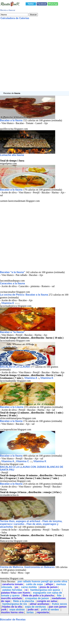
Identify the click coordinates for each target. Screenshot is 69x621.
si (26, 590)
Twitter (31, 4)
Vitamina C (22, 461)
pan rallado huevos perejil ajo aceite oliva (42, 581)
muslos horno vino (12, 612)
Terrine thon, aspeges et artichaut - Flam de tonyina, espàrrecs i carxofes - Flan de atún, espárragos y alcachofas (31, 524)
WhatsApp (52, 4)
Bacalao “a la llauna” (13, 272)
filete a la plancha (23, 601)
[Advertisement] (34, 57)
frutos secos (59, 604)
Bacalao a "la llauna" (12, 332)
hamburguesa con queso (45, 590)
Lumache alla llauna (12, 155)
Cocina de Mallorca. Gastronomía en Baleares (27, 567)
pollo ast (33, 609)
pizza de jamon (49, 587)
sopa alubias (17, 609)
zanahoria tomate (12, 584)
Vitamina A (30, 378)
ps (16, 587)
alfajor (49, 584)
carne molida (29, 587)
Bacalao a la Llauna (11, 407)
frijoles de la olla (12, 606)
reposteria (43, 612)
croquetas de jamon (37, 598)
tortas (30, 612)
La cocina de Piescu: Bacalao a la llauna (24, 294)
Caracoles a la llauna (12, 283)
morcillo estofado (11, 598)
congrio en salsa (47, 601)
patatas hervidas (12, 590)
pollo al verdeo (50, 609)
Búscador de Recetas (13, 619)
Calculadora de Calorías (14, 18)
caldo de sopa (34, 584)
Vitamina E (7, 303)
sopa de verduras (35, 606)
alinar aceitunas (39, 604)
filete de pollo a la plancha (38, 595)
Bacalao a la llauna (11, 120)
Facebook (41, 4)
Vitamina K (46, 378)
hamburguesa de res (14, 604)
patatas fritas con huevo (15, 592)
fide (59, 595)
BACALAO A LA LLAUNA (15, 366)
